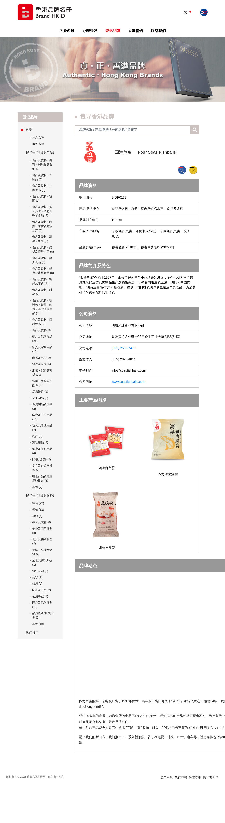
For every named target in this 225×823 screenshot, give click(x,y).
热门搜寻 (32, 632)
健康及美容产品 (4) (42, 451)
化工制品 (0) (40, 398)
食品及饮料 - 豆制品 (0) (42, 177)
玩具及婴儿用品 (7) (42, 427)
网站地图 (210, 777)
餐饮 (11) (38, 509)
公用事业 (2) (40, 596)
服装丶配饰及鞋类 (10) (42, 372)
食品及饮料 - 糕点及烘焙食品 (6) (43, 270)
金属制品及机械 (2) (42, 406)
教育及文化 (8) (41, 522)
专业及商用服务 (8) (42, 530)
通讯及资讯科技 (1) (42, 562)
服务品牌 (37, 144)
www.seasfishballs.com (128, 381)
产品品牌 (37, 138)
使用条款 (166, 777)
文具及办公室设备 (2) (42, 468)
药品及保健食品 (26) (42, 338)
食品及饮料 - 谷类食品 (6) (42, 188)
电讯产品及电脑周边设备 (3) (42, 478)
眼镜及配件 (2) (41, 459)
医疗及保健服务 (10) (42, 605)
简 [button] (186, 12)
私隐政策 (195, 777)
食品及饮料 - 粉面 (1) (42, 198)
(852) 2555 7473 (123, 348)
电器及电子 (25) (42, 357)
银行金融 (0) (40, 571)
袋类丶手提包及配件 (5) (42, 383)
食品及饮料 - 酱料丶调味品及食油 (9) (42, 164)
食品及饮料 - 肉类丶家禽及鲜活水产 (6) (42, 226)
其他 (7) (37, 487)
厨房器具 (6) (40, 391)
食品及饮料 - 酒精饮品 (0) (42, 321)
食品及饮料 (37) (42, 330)
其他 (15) (38, 623)
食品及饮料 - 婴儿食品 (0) (42, 260)
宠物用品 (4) (40, 442)
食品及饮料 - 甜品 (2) (42, 292)
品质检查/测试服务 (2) (42, 615)
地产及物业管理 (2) (42, 541)
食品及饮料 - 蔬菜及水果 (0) (42, 239)
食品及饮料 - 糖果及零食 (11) (42, 281)
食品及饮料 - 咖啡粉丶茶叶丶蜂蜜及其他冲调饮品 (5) (42, 307)
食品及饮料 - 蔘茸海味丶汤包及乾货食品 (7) (42, 211)
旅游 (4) (37, 516)
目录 (29, 130)
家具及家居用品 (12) (42, 349)
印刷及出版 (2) (41, 590)
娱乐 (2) (37, 583)
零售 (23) (38, 503)
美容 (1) (37, 577)
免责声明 (181, 777)
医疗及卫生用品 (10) (42, 417)
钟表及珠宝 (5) (41, 364)
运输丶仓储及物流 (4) (42, 552)
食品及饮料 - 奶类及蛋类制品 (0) (43, 249)
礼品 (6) (37, 436)
